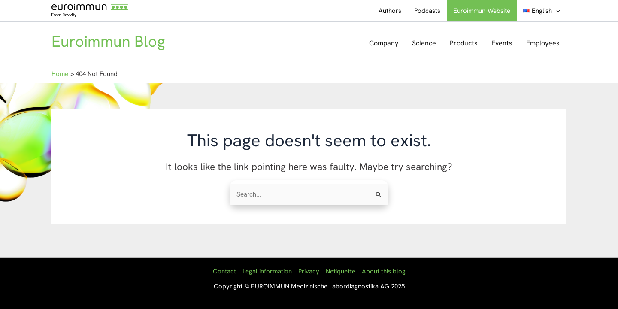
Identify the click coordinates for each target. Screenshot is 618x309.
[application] (556, 10)
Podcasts (427, 10)
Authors (390, 10)
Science (424, 43)
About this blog (384, 271)
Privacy (308, 271)
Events (501, 43)
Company (383, 43)
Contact (224, 271)
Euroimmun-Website (481, 10)
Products (464, 43)
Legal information (267, 271)
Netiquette (340, 271)
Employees (543, 43)
